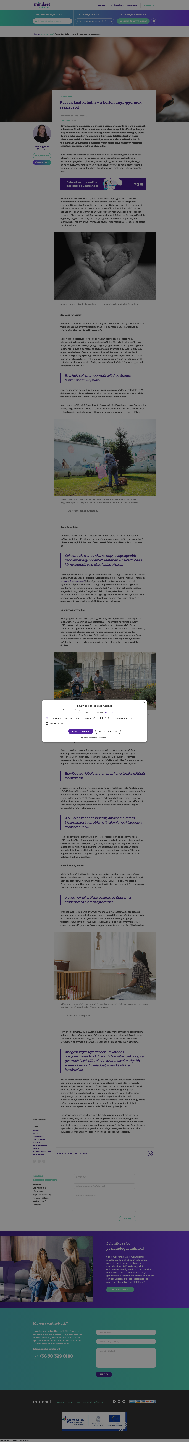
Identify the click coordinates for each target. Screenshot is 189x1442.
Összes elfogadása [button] (81, 731)
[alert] (94, 721)
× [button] (144, 702)
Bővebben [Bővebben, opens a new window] (109, 712)
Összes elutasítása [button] (108, 731)
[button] (94, 738)
